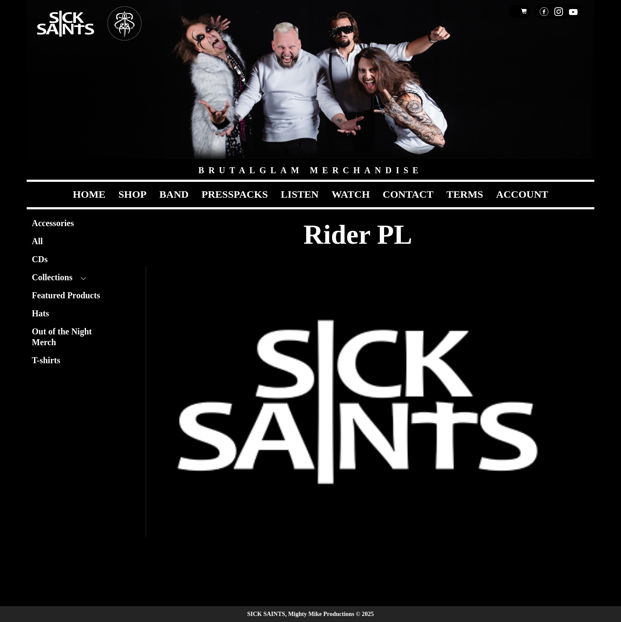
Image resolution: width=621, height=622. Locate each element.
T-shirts (46, 360)
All (37, 241)
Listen (300, 194)
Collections (52, 277)
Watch (351, 194)
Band (174, 194)
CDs (40, 259)
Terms (464, 194)
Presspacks (235, 194)
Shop (132, 194)
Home (89, 194)
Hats (40, 313)
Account (522, 194)
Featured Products (66, 295)
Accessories (53, 223)
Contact (408, 194)
